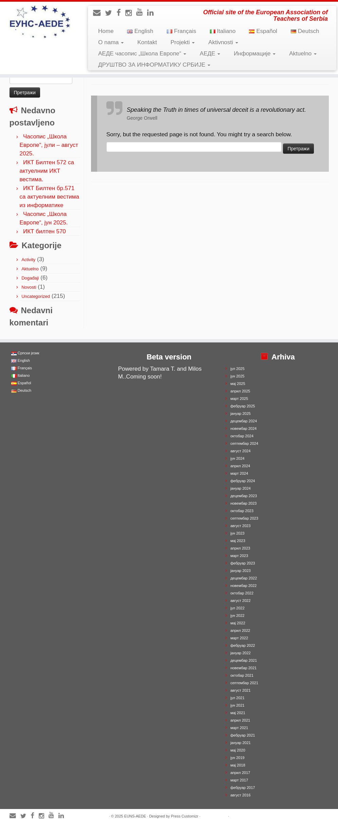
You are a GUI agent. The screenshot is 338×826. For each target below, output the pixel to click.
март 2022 (239, 638)
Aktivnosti (223, 42)
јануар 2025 (240, 413)
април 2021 (240, 720)
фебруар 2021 (242, 735)
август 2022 (240, 601)
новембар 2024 (243, 428)
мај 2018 (237, 765)
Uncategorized (35, 296)
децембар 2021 (243, 660)
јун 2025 (237, 376)
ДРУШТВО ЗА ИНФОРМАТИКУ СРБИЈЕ (154, 65)
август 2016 (240, 795)
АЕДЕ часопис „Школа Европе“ (142, 53)
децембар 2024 (243, 421)
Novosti (28, 287)
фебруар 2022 (242, 645)
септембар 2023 (244, 518)
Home (105, 31)
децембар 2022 (243, 578)
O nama (111, 42)
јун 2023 (237, 533)
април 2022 (240, 630)
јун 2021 (237, 705)
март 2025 (239, 399)
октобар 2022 (241, 593)
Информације (254, 53)
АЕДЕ (210, 53)
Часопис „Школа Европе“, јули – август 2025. (49, 145)
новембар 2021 (243, 668)
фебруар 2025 (242, 406)
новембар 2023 (243, 503)
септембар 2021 (244, 683)
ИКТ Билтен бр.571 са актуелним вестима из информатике (49, 196)
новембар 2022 (243, 586)
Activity (28, 259)
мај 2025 (237, 384)
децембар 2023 (243, 496)
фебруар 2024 (242, 481)
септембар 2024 (244, 443)
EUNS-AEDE (135, 816)
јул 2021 (237, 698)
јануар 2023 (240, 571)
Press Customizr (184, 816)
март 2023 (239, 556)
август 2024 (240, 451)
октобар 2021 (241, 675)
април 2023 (240, 548)
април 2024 (240, 466)
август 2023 (240, 526)
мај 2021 (237, 713)
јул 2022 (237, 608)
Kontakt (147, 42)
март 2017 (239, 780)
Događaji (30, 278)
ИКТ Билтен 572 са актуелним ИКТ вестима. (47, 171)
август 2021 (240, 690)
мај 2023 (237, 541)
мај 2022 (237, 623)
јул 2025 (237, 369)
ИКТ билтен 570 (44, 231)
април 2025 (240, 391)
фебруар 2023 (242, 563)
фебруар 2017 (242, 788)
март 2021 (239, 728)
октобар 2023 (241, 511)
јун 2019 (237, 758)
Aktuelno (303, 53)
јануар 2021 (240, 743)
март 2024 (239, 473)
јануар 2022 (240, 653)
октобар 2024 (241, 436)
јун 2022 (237, 615)
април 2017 (240, 773)
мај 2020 (237, 750)
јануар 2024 (240, 488)
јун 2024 (237, 458)
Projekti (183, 42)
